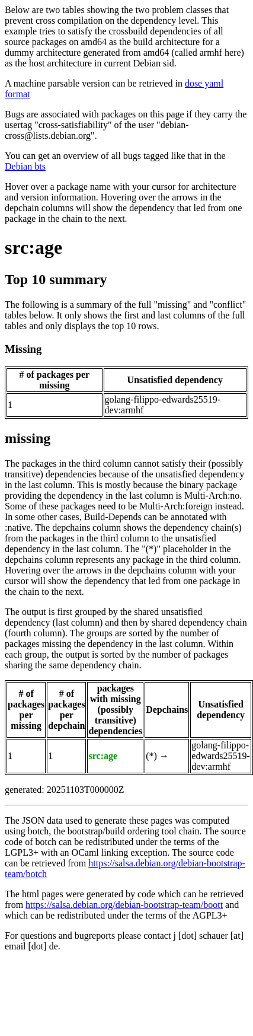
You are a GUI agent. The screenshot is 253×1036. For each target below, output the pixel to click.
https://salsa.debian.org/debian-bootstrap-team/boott (124, 905)
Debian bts (25, 166)
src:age (33, 247)
